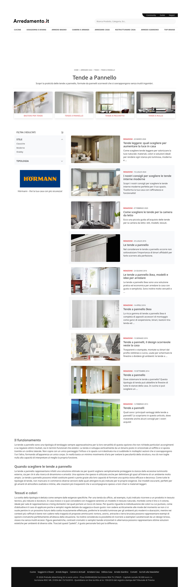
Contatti (133, 572)
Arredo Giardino (150, 29)
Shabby (20, 152)
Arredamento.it (54, 21)
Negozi (172, 15)
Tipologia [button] (23, 161)
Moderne (21, 148)
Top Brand (169, 29)
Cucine (17, 29)
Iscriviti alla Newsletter (149, 572)
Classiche (21, 143)
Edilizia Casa (107, 572)
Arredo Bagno (59, 29)
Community (151, 15)
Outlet (162, 15)
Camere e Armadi (80, 29)
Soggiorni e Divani (36, 29)
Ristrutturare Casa (125, 29)
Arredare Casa (102, 29)
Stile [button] (19, 139)
